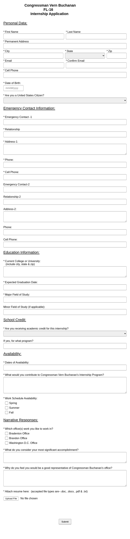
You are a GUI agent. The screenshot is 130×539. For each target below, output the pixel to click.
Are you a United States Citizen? (24, 95)
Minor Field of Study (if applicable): (25, 311)
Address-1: (11, 141)
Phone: (9, 161)
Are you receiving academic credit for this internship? (36, 333)
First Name (11, 31)
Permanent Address (16, 41)
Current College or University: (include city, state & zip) (21, 266)
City (9, 51)
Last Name (73, 31)
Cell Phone (11, 70)
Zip (113, 51)
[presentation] (29, 520)
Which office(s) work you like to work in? (28, 435)
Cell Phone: (11, 173)
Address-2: (10, 210)
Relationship (12, 129)
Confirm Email (75, 60)
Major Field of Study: (17, 299)
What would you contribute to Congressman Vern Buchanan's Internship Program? (54, 379)
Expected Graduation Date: (21, 286)
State (71, 51)
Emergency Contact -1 (18, 117)
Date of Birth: (12, 83)
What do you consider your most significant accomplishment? (41, 457)
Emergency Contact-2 (16, 186)
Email (9, 60)
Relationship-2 (12, 198)
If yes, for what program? (18, 345)
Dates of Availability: (17, 367)
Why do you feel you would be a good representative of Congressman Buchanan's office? (58, 476)
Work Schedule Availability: (21, 405)
